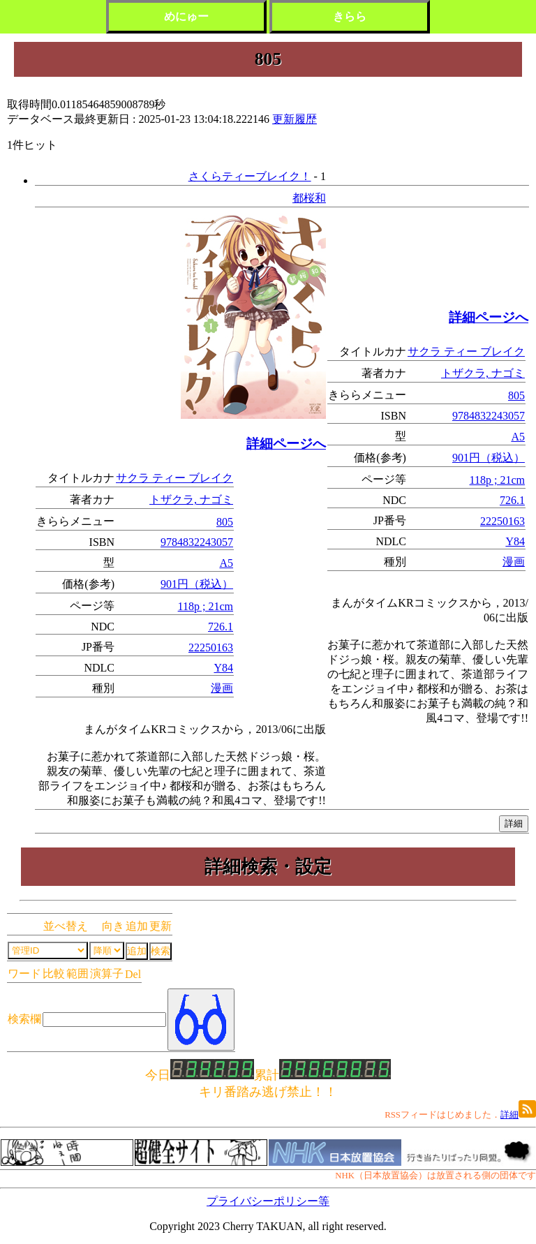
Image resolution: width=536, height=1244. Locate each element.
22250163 (210, 647)
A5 (226, 563)
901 (169, 584)
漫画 (222, 688)
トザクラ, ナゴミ (191, 499)
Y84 (223, 668)
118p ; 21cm (205, 606)
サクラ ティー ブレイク (174, 478)
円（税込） (205, 584)
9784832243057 (197, 542)
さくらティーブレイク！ (249, 176)
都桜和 (309, 198)
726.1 (220, 626)
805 (224, 522)
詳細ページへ (286, 443)
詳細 (509, 1115)
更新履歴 (294, 119)
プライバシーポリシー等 (268, 1201)
